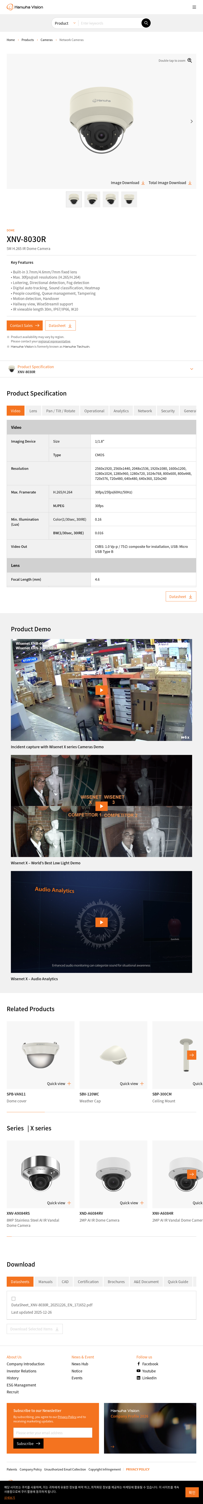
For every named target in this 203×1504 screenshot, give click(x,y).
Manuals (46, 1281)
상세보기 (9, 1497)
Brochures (116, 1281)
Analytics (121, 410)
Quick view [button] (59, 1083)
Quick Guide (178, 1281)
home (11, 40)
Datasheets (20, 1281)
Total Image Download (170, 183)
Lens (33, 410)
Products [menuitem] (28, 40)
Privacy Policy (67, 1417)
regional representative (54, 341)
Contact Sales (24, 325)
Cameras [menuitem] (47, 40)
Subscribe (28, 1443)
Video (15, 410)
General (190, 410)
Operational (94, 410)
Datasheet (60, 325)
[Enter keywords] (109, 23)
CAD (65, 1281)
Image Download (128, 183)
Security (168, 410)
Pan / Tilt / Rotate (60, 410)
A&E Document (146, 1281)
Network (145, 410)
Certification (88, 1281)
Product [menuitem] (61, 23)
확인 (192, 1492)
